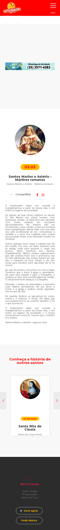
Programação (30, 494)
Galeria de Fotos (30, 497)
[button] (3, 400)
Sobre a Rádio (30, 491)
